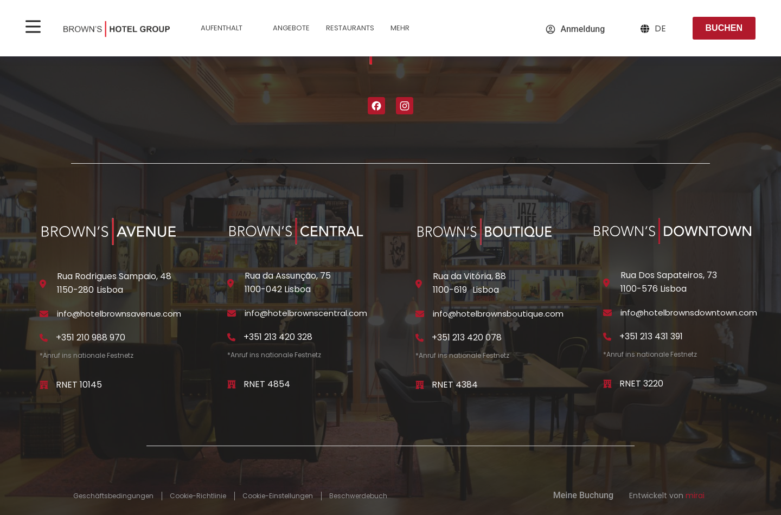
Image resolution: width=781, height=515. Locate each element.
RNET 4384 (455, 384)
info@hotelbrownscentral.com (306, 313)
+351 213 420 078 (467, 337)
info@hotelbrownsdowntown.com (688, 312)
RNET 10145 (79, 384)
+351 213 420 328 (278, 337)
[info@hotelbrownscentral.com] (231, 313)
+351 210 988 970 (90, 337)
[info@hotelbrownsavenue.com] (44, 314)
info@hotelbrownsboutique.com (498, 313)
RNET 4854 (267, 384)
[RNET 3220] (607, 383)
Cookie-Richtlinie (198, 496)
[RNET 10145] (44, 385)
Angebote (291, 28)
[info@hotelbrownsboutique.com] (419, 314)
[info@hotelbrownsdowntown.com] (607, 312)
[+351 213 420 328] (231, 337)
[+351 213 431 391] (607, 336)
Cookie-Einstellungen (277, 496)
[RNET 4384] (419, 385)
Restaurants (350, 28)
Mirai (695, 495)
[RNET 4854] (231, 384)
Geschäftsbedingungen (113, 496)
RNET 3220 (641, 383)
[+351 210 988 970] (44, 337)
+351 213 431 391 (651, 336)
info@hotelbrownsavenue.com (119, 313)
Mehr (407, 29)
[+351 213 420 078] (419, 337)
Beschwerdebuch (358, 496)
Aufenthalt (229, 29)
